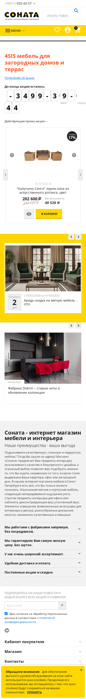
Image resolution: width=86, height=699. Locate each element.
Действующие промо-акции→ (26, 121)
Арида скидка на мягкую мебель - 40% (50, 302)
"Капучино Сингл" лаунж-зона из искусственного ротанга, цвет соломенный (43, 191)
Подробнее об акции (19, 78)
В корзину (49, 214)
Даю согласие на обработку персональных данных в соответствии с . (36, 618)
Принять (34, 692)
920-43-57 (18, 3)
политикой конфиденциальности (30, 620)
